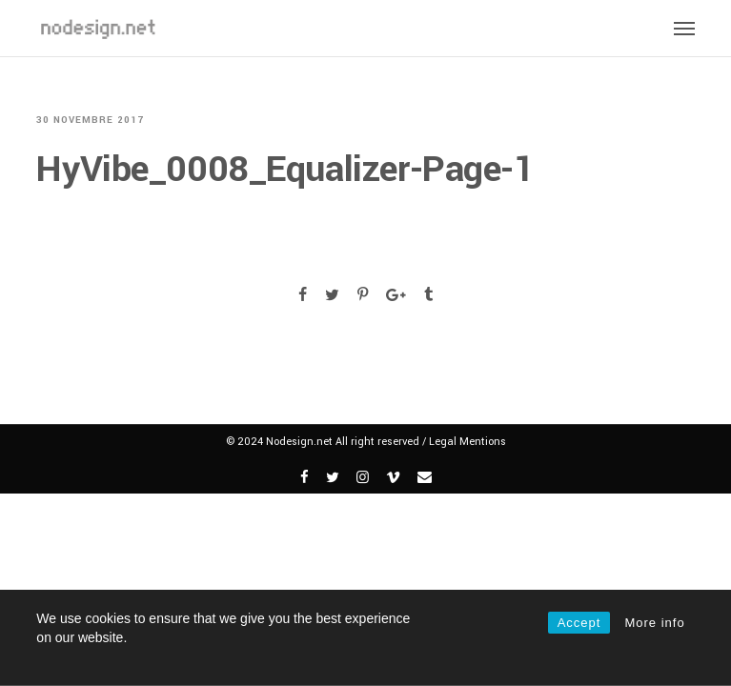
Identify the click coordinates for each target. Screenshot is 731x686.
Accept (579, 622)
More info (654, 622)
